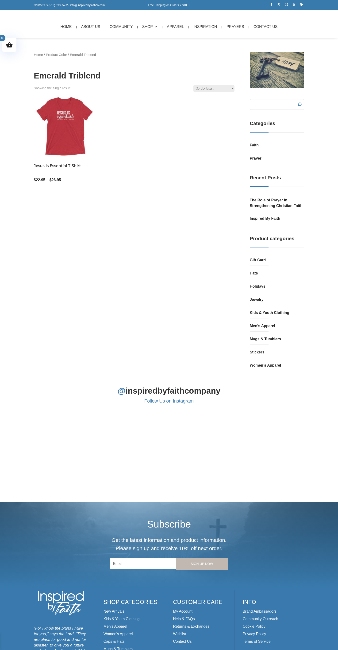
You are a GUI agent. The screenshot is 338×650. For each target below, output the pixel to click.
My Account (182, 550)
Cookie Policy (254, 565)
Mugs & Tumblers (265, 339)
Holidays (257, 286)
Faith (254, 145)
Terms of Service (257, 580)
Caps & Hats (114, 580)
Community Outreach (260, 557)
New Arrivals (114, 550)
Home (66, 27)
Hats (254, 273)
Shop (147, 27)
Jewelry (257, 300)
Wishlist (179, 572)
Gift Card (258, 260)
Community (121, 27)
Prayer (255, 158)
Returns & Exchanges (191, 565)
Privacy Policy (254, 572)
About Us (90, 27)
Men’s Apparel (262, 326)
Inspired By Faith (265, 218)
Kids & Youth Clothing (269, 313)
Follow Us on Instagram (169, 400)
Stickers (257, 352)
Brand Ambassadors (260, 550)
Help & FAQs (184, 557)
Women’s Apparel (265, 365)
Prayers (235, 27)
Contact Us (266, 27)
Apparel (175, 27)
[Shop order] (213, 88)
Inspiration (205, 27)
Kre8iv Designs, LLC (137, 643)
